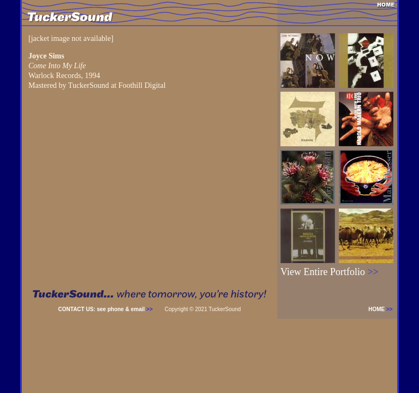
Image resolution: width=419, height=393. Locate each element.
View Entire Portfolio (329, 271)
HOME (382, 309)
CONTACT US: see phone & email (105, 309)
